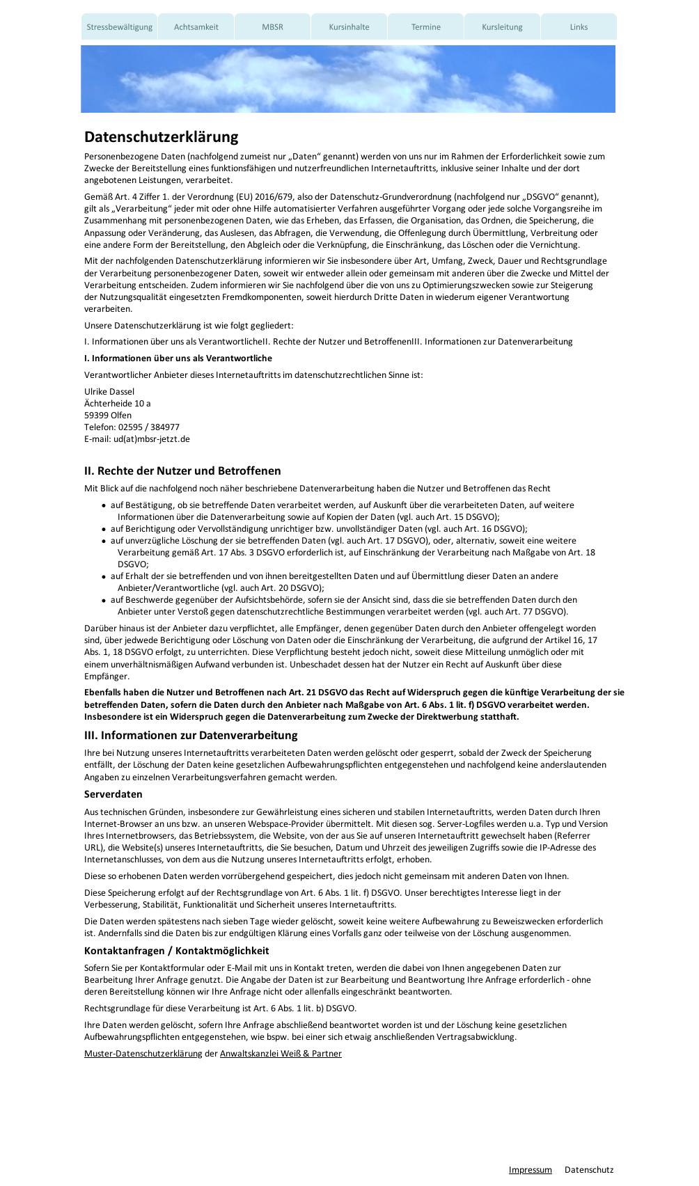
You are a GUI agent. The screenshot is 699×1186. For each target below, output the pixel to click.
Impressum (530, 1167)
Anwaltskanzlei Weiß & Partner (281, 1050)
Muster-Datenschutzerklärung (143, 1050)
